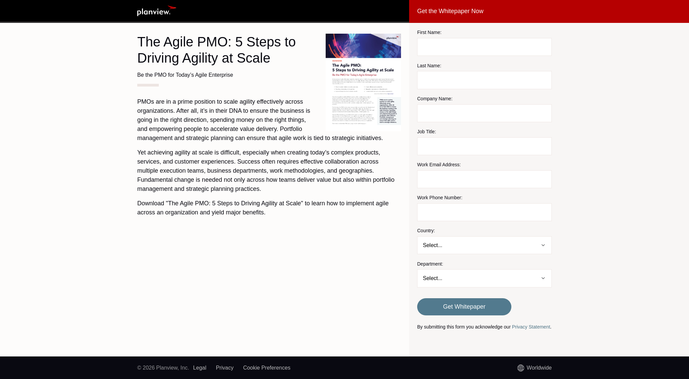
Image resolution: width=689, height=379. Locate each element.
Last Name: (429, 65)
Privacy (224, 368)
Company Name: (434, 98)
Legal (199, 368)
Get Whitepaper (464, 306)
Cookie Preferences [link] (267, 368)
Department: (430, 264)
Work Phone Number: (439, 197)
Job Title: (426, 131)
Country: (426, 230)
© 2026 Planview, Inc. (163, 368)
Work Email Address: (439, 164)
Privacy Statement (531, 327)
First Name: (429, 32)
